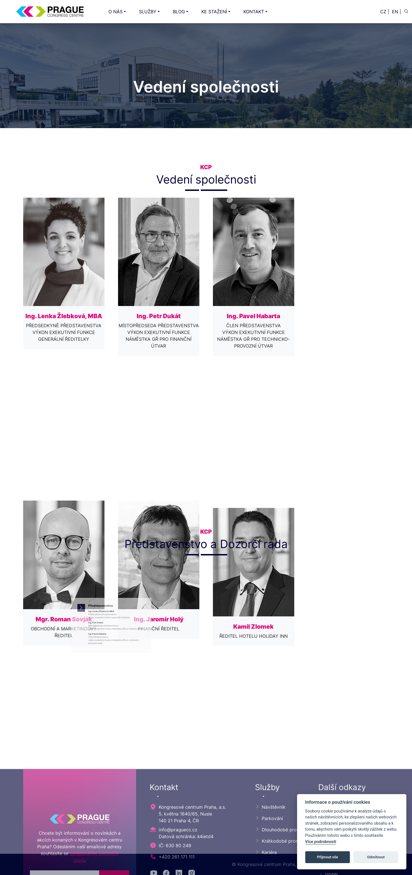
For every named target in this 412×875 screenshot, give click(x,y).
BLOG (179, 11)
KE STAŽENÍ (214, 11)
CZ (383, 11)
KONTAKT (253, 11)
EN (395, 11)
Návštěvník (270, 862)
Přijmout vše (327, 857)
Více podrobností (320, 841)
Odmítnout (376, 857)
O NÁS (115, 11)
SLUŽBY (147, 11)
